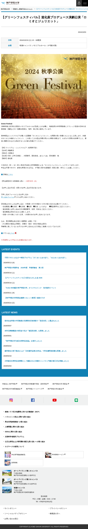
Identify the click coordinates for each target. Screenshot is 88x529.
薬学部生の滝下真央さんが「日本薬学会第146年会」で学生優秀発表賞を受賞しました (36, 351)
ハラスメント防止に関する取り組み (18, 417)
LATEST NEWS (9, 312)
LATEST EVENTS (11, 249)
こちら (10, 174)
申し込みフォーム (7, 197)
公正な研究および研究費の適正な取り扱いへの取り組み (25, 442)
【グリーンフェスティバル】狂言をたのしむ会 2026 (23, 278)
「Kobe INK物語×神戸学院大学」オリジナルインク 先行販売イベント (30, 288)
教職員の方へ (55, 513)
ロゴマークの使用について (14, 446)
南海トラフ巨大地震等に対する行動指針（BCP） (22, 412)
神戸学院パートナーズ (34, 389)
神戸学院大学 (5, 9)
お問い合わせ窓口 (11, 519)
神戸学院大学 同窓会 (59, 384)
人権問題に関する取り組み (14, 427)
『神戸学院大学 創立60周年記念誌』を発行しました (23, 341)
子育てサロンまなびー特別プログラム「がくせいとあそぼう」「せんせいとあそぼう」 (36, 258)
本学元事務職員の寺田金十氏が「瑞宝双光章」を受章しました (27, 331)
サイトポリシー (10, 508)
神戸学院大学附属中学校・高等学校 (34, 384)
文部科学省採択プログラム (14, 437)
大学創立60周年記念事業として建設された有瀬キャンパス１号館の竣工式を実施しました (37, 361)
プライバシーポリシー (58, 508)
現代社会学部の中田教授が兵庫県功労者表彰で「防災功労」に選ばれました (32, 321)
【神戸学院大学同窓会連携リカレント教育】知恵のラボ (25, 298)
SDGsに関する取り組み (13, 432)
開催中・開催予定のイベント (23, 9)
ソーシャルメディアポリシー (15, 513)
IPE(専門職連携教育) (15, 454)
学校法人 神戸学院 (9, 384)
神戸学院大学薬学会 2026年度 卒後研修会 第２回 (24, 268)
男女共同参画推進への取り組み (16, 422)
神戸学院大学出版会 (55, 389)
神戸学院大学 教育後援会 (11, 389)
